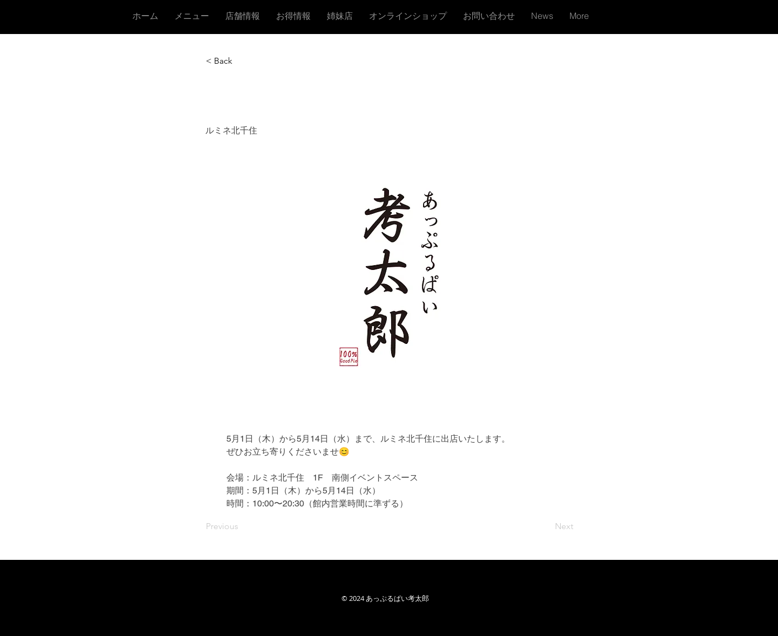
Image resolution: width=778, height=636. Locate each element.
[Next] (546, 526)
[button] (241, 61)
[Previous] (241, 526)
